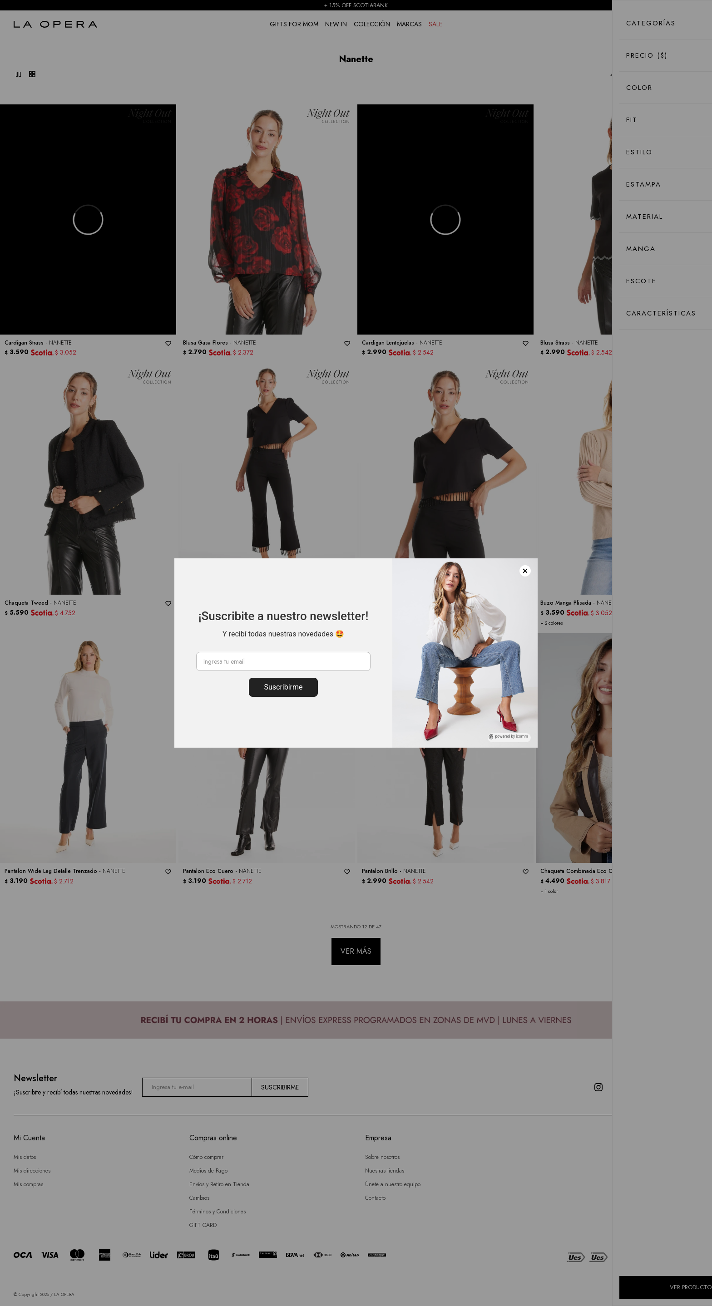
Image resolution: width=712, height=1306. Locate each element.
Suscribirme (283, 687)
